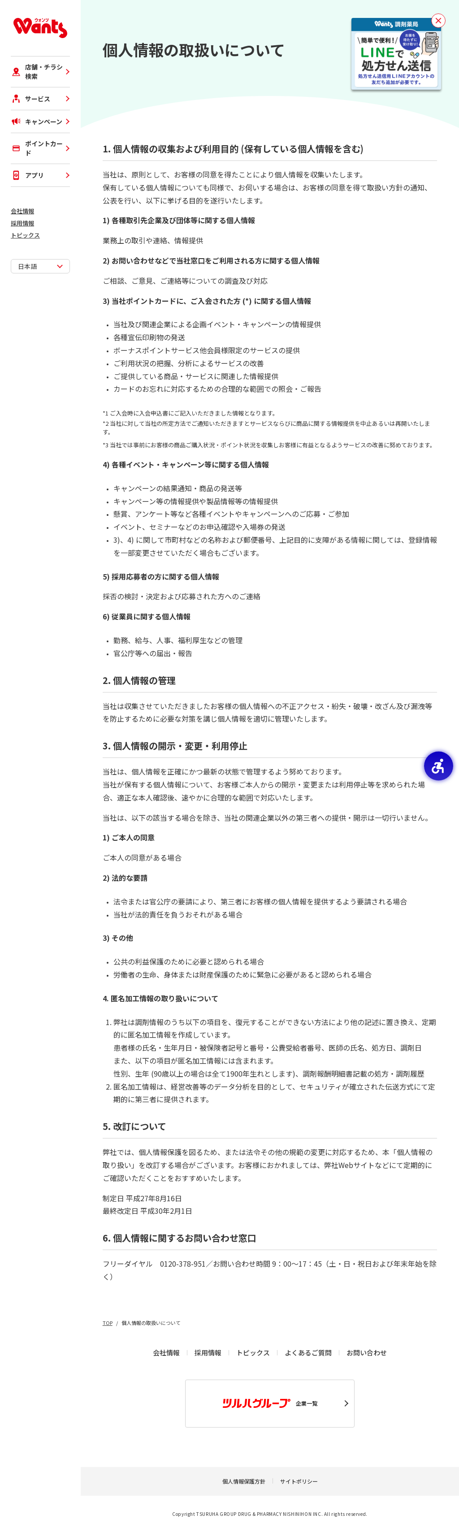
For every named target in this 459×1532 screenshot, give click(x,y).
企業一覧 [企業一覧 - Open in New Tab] (270, 1403)
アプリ (27, 175)
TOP (108, 1322)
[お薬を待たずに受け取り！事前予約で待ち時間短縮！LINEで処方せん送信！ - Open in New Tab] (396, 54)
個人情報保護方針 (243, 1481)
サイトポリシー (299, 1481)
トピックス (25, 235)
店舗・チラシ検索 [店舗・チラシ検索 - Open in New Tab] (37, 71)
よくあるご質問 (308, 1352)
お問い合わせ (366, 1352)
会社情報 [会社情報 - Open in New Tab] (22, 211)
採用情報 (22, 223)
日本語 (27, 266)
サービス (30, 98)
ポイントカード (37, 148)
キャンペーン (36, 121)
